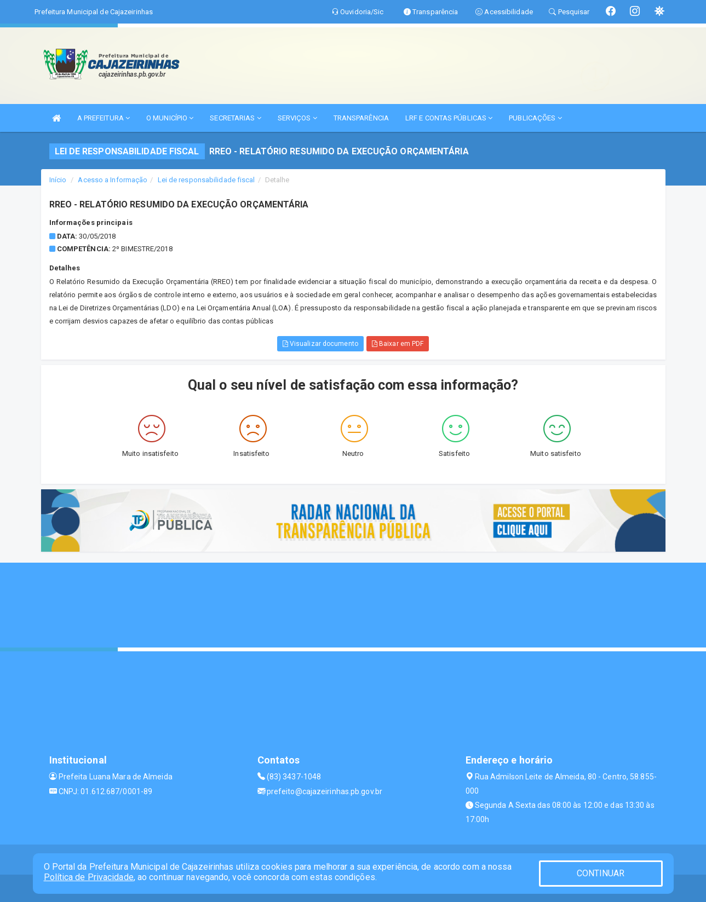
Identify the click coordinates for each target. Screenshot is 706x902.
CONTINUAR (601, 873)
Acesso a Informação (112, 180)
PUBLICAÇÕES (535, 118)
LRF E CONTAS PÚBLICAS (448, 118)
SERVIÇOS (297, 118)
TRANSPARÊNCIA (361, 118)
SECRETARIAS (235, 118)
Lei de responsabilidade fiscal (206, 180)
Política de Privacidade (89, 877)
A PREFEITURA (103, 118)
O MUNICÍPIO (169, 118)
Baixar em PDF (398, 344)
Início (58, 180)
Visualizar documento (320, 344)
